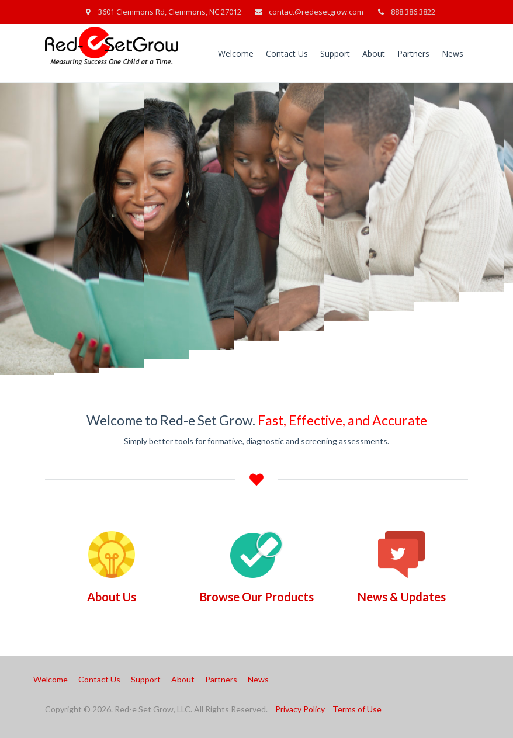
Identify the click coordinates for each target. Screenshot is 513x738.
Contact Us (287, 53)
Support (335, 53)
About (373, 53)
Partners (413, 53)
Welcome (236, 53)
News (452, 53)
